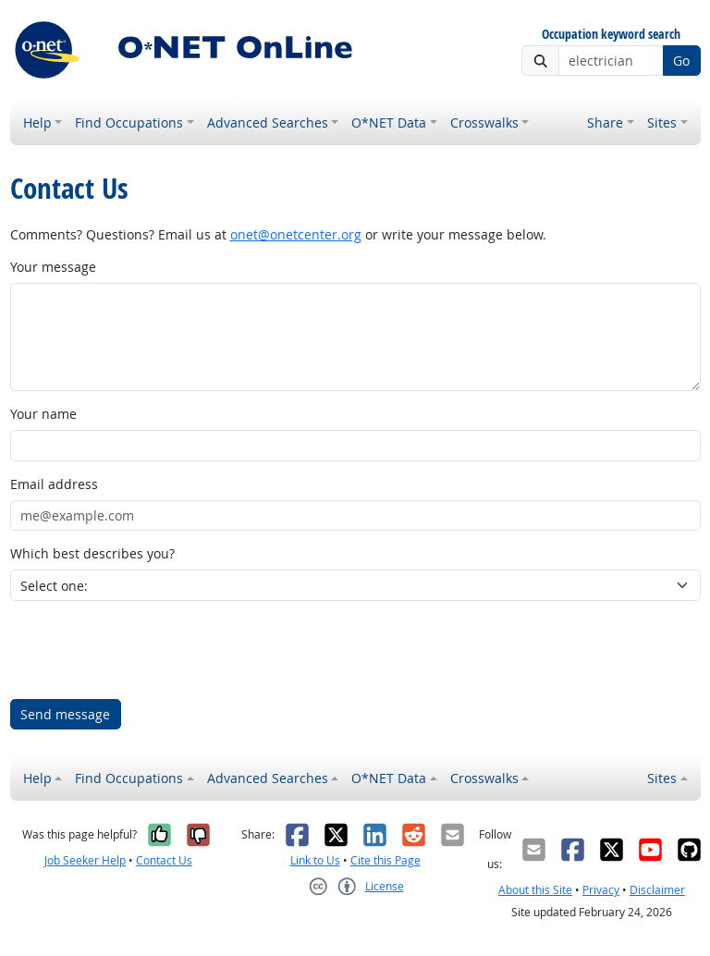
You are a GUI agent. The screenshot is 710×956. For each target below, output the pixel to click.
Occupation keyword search (611, 35)
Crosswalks (484, 122)
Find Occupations (129, 122)
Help (37, 122)
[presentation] (150, 650)
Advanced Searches (267, 122)
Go (681, 60)
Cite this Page (385, 860)
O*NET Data (388, 122)
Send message (65, 714)
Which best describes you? (92, 553)
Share (605, 122)
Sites (662, 122)
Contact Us (164, 860)
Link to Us (315, 860)
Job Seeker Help (85, 860)
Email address (54, 484)
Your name (43, 414)
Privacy (600, 890)
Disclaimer (657, 890)
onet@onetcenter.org (295, 234)
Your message (53, 267)
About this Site (535, 890)
